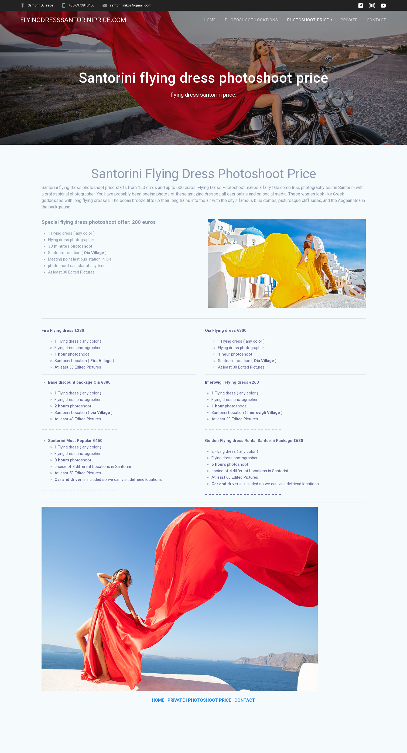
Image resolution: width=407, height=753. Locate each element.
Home (210, 20)
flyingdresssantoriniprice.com (73, 20)
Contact (376, 20)
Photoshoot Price (308, 20)
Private (349, 20)
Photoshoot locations (251, 20)
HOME (158, 700)
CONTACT (244, 700)
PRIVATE (176, 700)
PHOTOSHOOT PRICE (209, 700)
